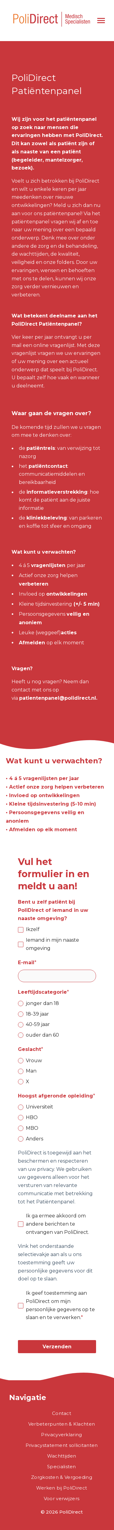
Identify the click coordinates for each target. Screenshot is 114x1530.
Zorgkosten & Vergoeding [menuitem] (61, 1477)
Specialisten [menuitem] (61, 1466)
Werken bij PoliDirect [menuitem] (61, 1488)
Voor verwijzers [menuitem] (62, 1498)
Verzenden (57, 1347)
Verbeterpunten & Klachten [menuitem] (61, 1424)
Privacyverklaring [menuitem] (61, 1434)
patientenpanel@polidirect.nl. (58, 698)
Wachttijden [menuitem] (61, 1456)
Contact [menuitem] (61, 1413)
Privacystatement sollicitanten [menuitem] (62, 1445)
